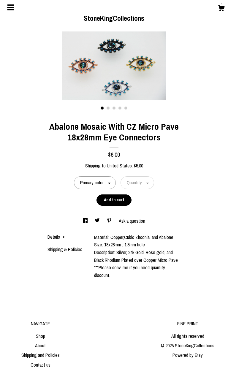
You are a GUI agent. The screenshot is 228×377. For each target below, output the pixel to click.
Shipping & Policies (65, 249)
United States (119, 165)
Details (56, 237)
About (40, 345)
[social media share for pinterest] (110, 221)
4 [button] (119, 108)
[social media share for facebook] (86, 221)
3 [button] (114, 108)
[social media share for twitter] (98, 221)
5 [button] (125, 108)
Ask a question (132, 221)
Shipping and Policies (40, 355)
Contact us (40, 365)
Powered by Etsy (187, 355)
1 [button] (102, 108)
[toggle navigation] (10, 7)
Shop (40, 336)
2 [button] (108, 108)
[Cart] (221, 8)
